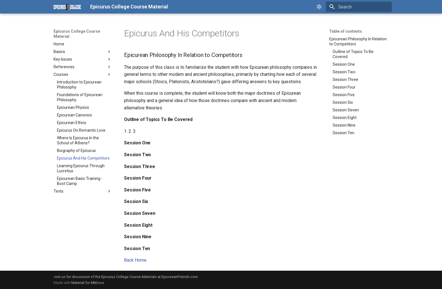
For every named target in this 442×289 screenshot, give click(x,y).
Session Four (344, 87)
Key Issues (83, 59)
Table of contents (345, 31)
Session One (344, 64)
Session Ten (343, 133)
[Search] (359, 7)
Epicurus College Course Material (77, 34)
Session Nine (344, 125)
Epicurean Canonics (74, 115)
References (83, 66)
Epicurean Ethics (71, 122)
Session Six (343, 102)
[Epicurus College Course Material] (67, 6)
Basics (83, 51)
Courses (83, 74)
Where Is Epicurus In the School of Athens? (78, 140)
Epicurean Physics (73, 107)
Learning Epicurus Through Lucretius (81, 168)
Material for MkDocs (87, 283)
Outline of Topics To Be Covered (353, 54)
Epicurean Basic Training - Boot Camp (80, 181)
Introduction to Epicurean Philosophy (79, 84)
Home (59, 44)
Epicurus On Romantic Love (81, 130)
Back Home (135, 260)
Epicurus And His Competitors (83, 158)
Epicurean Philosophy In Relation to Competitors (358, 41)
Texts (83, 191)
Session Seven (346, 110)
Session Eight (345, 117)
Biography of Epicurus (76, 150)
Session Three (345, 79)
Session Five (344, 94)
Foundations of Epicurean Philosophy (79, 97)
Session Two (344, 72)
